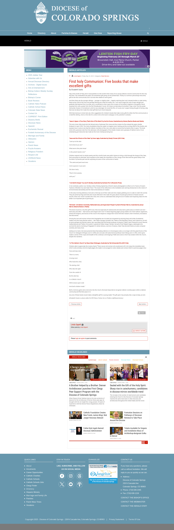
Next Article (142, 310)
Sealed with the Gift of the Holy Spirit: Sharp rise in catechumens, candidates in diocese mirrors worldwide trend (128, 394)
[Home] (141, 41)
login (76, 345)
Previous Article (75, 310)
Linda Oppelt (110, 76)
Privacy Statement (116, 525)
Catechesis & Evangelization (138, 386)
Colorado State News (99, 386)
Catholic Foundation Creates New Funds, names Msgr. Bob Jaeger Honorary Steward (95, 421)
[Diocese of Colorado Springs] (87, 12)
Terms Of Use (134, 525)
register (82, 345)
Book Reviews (138, 76)
